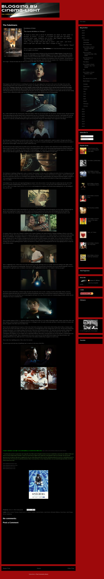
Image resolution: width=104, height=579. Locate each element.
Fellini (11, 186)
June (84, 94)
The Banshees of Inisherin (88, 58)
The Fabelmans (87, 44)
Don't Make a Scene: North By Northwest (93, 255)
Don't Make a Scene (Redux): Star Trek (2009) (89, 66)
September (86, 86)
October (85, 84)
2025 (83, 30)
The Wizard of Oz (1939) (90, 78)
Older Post (71, 568)
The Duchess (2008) (93, 208)
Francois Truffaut (42, 184)
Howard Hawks (28, 186)
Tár (84, 76)
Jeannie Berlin (39, 512)
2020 (83, 111)
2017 (83, 119)
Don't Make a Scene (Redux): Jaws (88, 73)
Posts (83, 136)
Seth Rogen (70, 512)
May (84, 96)
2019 (83, 114)
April (84, 98)
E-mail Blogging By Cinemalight (88, 331)
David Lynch (22, 512)
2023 (83, 35)
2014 (83, 126)
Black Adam (86, 81)
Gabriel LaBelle (31, 512)
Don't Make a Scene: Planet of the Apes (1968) (93, 220)
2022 (8, 512)
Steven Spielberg (7, 514)
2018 (83, 116)
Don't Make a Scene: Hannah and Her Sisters (89, 48)
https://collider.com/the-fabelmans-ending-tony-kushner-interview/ (54, 450)
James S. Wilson (95, 280)
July (84, 91)
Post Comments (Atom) (42, 574)
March (85, 101)
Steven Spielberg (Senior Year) (9, 468)
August (85, 89)
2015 (83, 124)
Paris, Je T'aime (91, 232)
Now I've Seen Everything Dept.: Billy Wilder (90, 54)
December (86, 40)
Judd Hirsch (47, 512)
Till (84, 69)
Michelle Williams (55, 512)
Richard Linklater (32, 184)
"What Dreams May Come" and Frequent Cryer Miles (93, 150)
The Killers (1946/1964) (93, 160)
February (86, 103)
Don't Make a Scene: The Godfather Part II (93, 184)
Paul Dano (63, 512)
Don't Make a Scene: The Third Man (93, 243)
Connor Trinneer (14, 512)
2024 (83, 33)
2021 (83, 109)
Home (39, 568)
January (85, 106)
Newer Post (6, 568)
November (86, 42)
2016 (83, 121)
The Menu (86, 62)
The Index (82, 21)
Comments (84, 139)
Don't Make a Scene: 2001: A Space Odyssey (94, 172)
